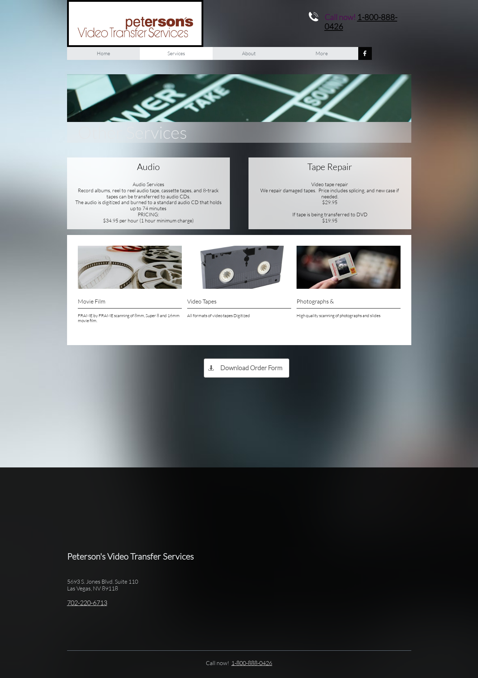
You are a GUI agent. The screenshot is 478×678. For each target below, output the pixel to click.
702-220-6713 (87, 603)
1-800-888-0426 (361, 21)
